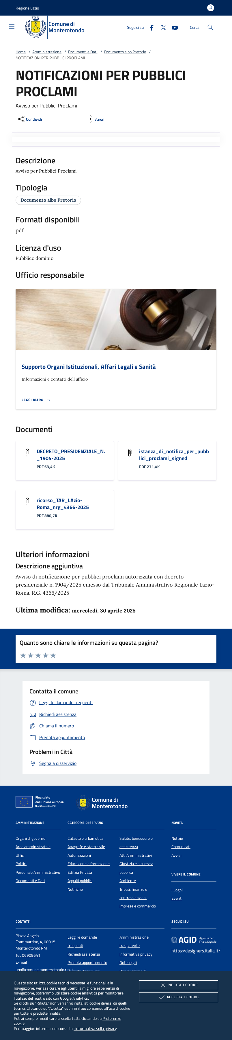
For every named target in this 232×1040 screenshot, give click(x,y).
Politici (21, 864)
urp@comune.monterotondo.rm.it (44, 970)
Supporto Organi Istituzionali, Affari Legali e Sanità (89, 366)
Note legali (128, 962)
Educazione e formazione (89, 864)
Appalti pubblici (80, 881)
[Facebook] (149, 27)
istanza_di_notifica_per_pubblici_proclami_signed (174, 454)
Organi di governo (30, 838)
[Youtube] (172, 27)
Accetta (179, 997)
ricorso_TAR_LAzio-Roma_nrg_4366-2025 (63, 503)
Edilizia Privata (80, 872)
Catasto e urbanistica (85, 838)
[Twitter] (161, 27)
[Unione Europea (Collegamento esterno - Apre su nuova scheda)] (41, 803)
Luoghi (177, 890)
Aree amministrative (33, 847)
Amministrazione (46, 52)
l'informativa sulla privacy (95, 1028)
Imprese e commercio (137, 906)
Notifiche (75, 889)
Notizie (177, 838)
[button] (27, 8)
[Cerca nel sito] (210, 27)
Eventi (176, 898)
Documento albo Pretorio (125, 52)
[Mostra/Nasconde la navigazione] (11, 26)
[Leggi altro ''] (36, 400)
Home (21, 52)
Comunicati (180, 847)
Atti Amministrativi (135, 855)
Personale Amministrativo (38, 872)
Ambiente (127, 881)
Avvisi (176, 855)
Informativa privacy (135, 954)
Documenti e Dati (82, 52)
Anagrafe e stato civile (86, 847)
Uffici (20, 855)
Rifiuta (178, 985)
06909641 (31, 955)
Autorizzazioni (79, 855)
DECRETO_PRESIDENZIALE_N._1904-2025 (71, 454)
